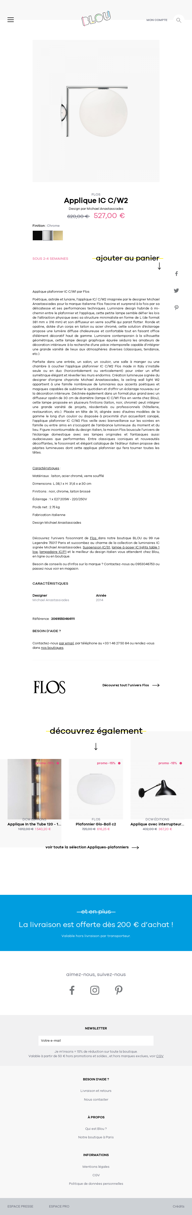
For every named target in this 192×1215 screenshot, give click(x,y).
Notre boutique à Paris (96, 1137)
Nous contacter (96, 1099)
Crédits (178, 1206)
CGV (160, 1056)
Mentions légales (96, 1167)
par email (66, 643)
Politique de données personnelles (96, 1184)
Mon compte (157, 20)
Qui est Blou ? (96, 1129)
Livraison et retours (96, 1091)
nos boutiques (52, 648)
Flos (96, 194)
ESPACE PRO (59, 1206)
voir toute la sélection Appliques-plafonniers (90, 847)
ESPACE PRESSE (20, 1206)
